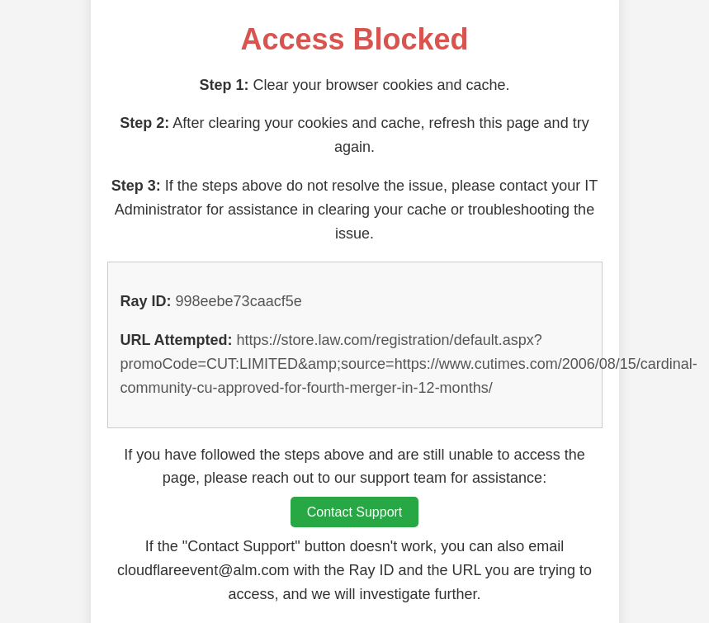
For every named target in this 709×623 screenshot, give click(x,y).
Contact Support (355, 512)
